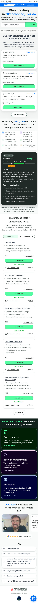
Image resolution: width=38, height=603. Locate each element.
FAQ (30, 1)
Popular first (10, 236)
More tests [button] (19, 412)
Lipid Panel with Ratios (13, 341)
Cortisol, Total (10, 242)
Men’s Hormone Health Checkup (17, 308)
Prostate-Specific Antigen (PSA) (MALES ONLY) (16, 378)
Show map (31, 52)
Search (31, 25)
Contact (35, 1)
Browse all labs (19, 115)
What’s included (28, 256)
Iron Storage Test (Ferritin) (15, 275)
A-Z (20, 236)
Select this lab (18, 65)
